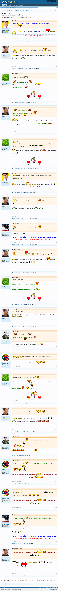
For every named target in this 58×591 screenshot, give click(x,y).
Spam (8, 15)
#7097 (56, 481)
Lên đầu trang (52, 587)
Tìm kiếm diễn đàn (5, 7)
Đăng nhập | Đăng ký (51, 1)
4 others (26, 483)
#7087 (56, 216)
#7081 (56, 38)
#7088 (56, 242)
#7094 (56, 400)
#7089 (56, 270)
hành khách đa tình (21, 41)
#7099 (56, 541)
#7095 (56, 429)
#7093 (56, 366)
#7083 (56, 99)
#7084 (56, 131)
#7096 (56, 453)
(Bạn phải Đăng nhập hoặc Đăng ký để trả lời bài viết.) (47, 580)
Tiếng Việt (3, 587)
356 (24, 17)
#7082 (56, 66)
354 (21, 17)
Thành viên (15, 5)
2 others (31, 102)
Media (9, 5)
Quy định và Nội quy (53, 589)
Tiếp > (33, 17)
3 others (30, 192)
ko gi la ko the (22, 543)
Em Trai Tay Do (17, 15)
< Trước (12, 17)
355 (23, 17)
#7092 (56, 346)
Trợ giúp (43, 587)
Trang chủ (47, 587)
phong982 (14, 483)
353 (19, 17)
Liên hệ (39, 587)
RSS (56, 587)
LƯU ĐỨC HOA (5, 30)
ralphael (13, 68)
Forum (5, 5)
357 (26, 17)
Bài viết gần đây (13, 7)
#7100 (56, 573)
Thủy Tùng (4, 83)
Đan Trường (18, 102)
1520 (30, 17)
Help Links (21, 5)
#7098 (56, 507)
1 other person (33, 68)
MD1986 (17, 431)
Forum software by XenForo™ (11, 589)
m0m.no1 (14, 102)
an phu (28, 41)
